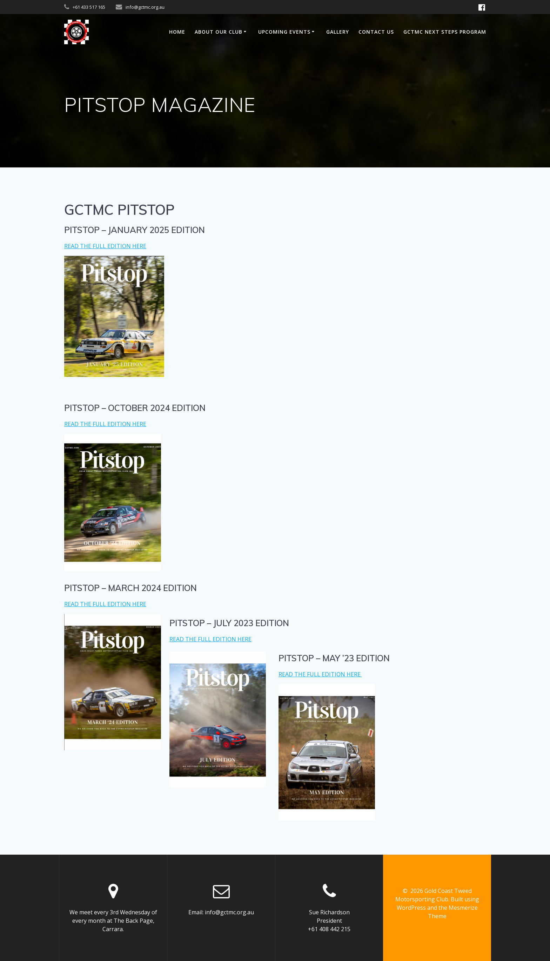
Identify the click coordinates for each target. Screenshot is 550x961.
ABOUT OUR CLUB (218, 31)
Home (177, 31)
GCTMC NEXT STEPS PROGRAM (444, 31)
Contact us (376, 31)
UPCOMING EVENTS (284, 31)
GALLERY (337, 31)
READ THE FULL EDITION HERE (105, 246)
